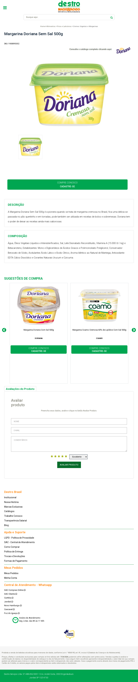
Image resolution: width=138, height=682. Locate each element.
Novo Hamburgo (13, 605)
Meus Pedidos (11, 573)
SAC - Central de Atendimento (19, 542)
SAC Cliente (10, 594)
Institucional (10, 497)
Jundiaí (8, 601)
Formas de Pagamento (15, 561)
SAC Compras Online (15, 590)
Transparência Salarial (15, 520)
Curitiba (8, 598)
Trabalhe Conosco (13, 516)
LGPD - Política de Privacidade (19, 537)
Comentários (69, 444)
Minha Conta (10, 578)
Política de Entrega (13, 551)
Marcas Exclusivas (13, 506)
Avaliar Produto (69, 465)
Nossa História (11, 502)
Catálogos (9, 511)
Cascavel (9, 609)
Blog (6, 525)
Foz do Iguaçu (12, 613)
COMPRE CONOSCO (67, 184)
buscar (111, 17)
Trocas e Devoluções (14, 556)
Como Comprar (12, 547)
